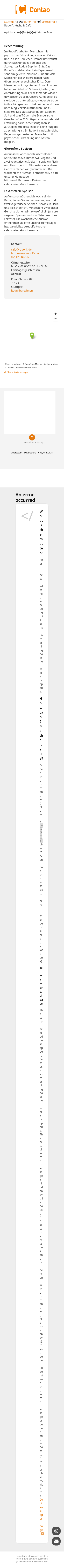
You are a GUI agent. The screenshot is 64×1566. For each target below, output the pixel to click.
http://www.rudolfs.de (25, 253)
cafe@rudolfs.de (21, 249)
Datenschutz (30, 452)
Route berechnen (22, 290)
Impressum (16, 452)
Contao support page (41, 1514)
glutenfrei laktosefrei (37, 22)
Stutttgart (10, 22)
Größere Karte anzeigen (16, 372)
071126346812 (20, 257)
